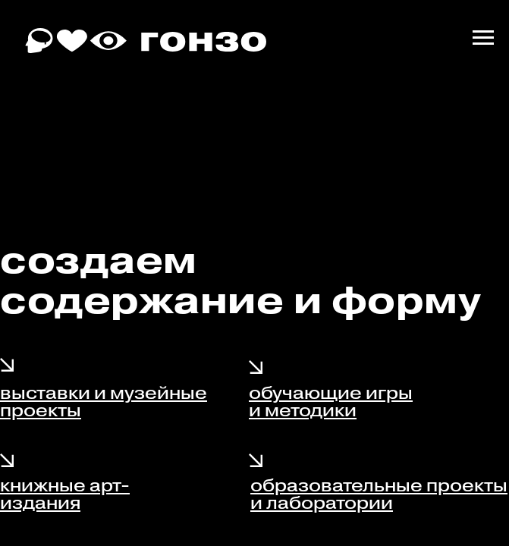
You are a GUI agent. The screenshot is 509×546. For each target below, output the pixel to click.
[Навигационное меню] (483, 38)
